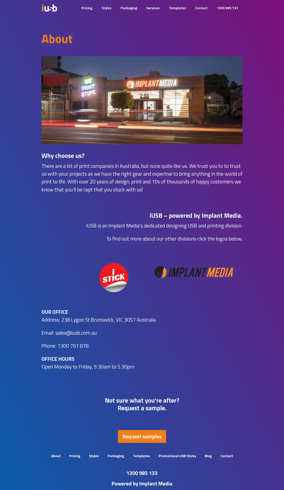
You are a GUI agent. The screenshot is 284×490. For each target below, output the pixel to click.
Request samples (142, 436)
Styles (107, 8)
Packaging (129, 8)
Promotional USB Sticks (177, 456)
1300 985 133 (227, 8)
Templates (177, 8)
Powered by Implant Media (142, 483)
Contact (201, 8)
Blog (208, 456)
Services (153, 8)
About (56, 456)
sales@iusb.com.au (76, 333)
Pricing (86, 8)
